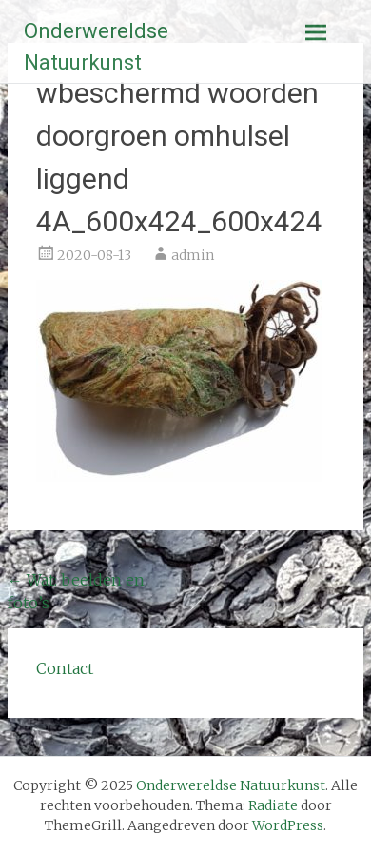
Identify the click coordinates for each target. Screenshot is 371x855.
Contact (64, 668)
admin (192, 255)
